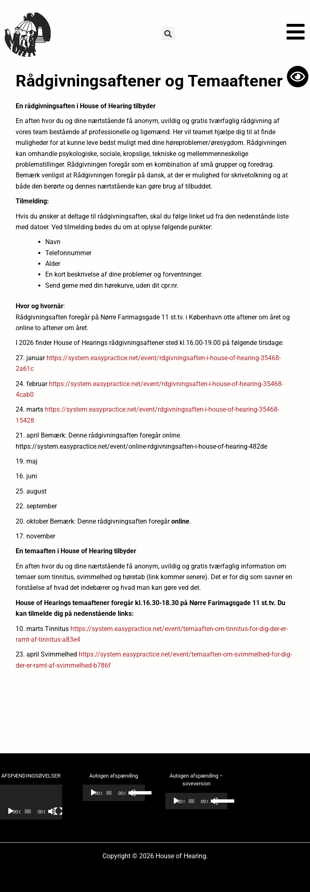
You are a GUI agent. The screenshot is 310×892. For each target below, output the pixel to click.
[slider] (109, 793)
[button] (168, 33)
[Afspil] (11, 811)
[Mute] (52, 811)
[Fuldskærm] (58, 811)
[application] (31, 802)
